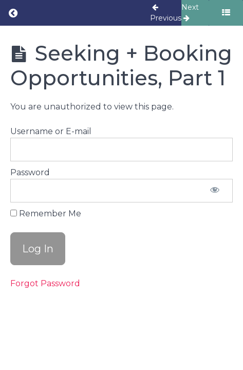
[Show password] (215, 190)
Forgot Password (45, 283)
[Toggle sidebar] (226, 13)
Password (30, 172)
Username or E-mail (50, 131)
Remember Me (45, 213)
